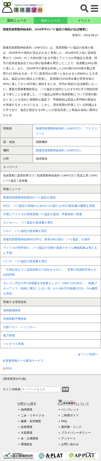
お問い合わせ (70, 444)
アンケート (68, 438)
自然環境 (26, 426)
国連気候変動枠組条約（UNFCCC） (59, 150)
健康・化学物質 (31, 421)
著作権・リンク (71, 426)
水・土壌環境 (29, 438)
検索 (65, 389)
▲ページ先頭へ (88, 354)
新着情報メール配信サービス (23, 360)
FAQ (64, 421)
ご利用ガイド (70, 415)
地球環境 (26, 409)
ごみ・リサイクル (33, 415)
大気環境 (26, 432)
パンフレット (70, 409)
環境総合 (26, 444)
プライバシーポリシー (76, 432)
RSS (7, 368)
